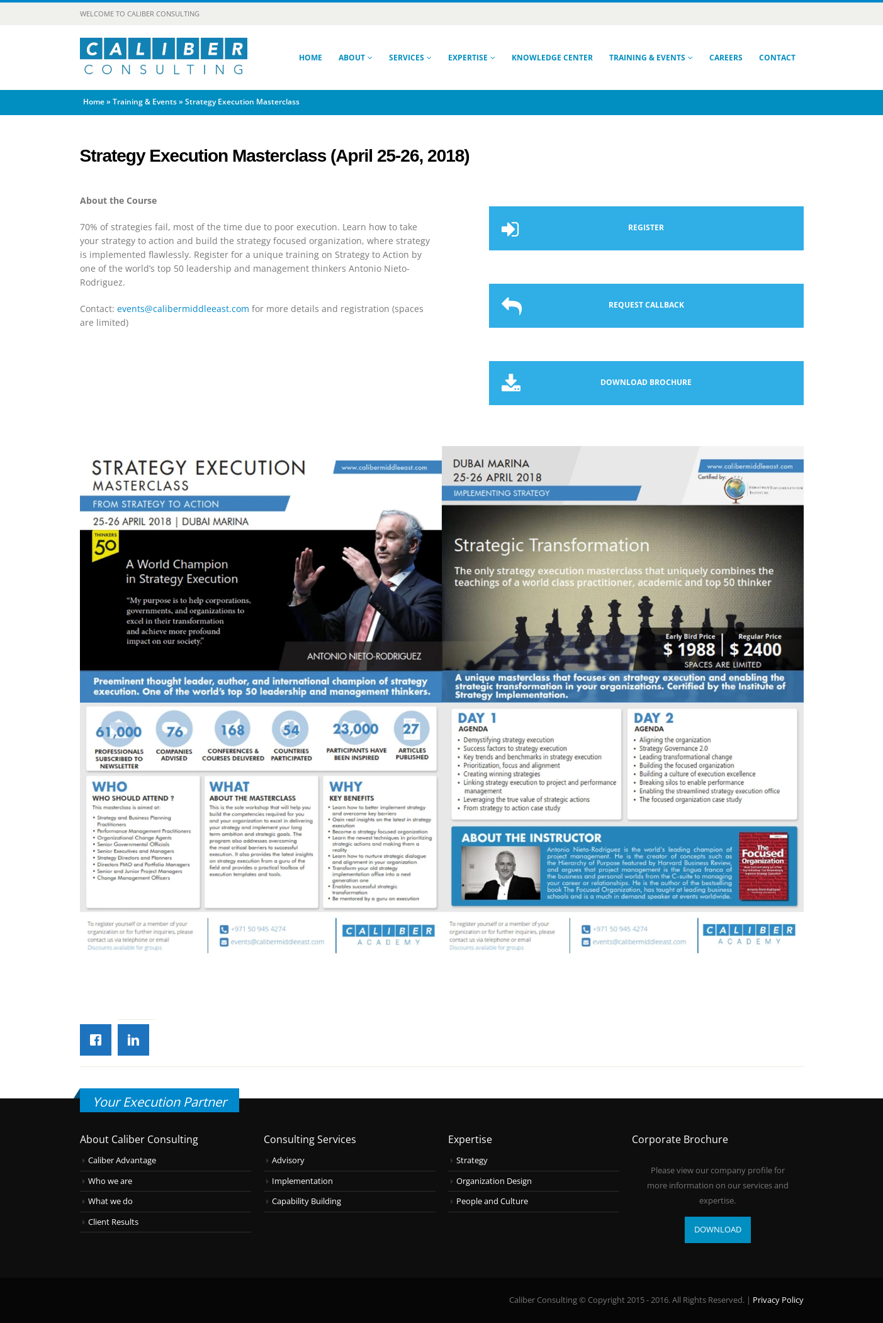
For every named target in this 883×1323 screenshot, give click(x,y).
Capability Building (306, 1201)
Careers (726, 57)
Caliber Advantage (122, 1160)
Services (406, 57)
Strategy (472, 1160)
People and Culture (492, 1201)
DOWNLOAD (717, 1229)
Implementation (302, 1181)
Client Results (113, 1222)
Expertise (468, 57)
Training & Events (647, 57)
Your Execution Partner (160, 1101)
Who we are (110, 1181)
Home (310, 57)
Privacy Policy (778, 1300)
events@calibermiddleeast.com (183, 309)
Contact (777, 57)
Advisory (288, 1160)
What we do (110, 1201)
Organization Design (494, 1181)
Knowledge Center (552, 57)
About (352, 57)
